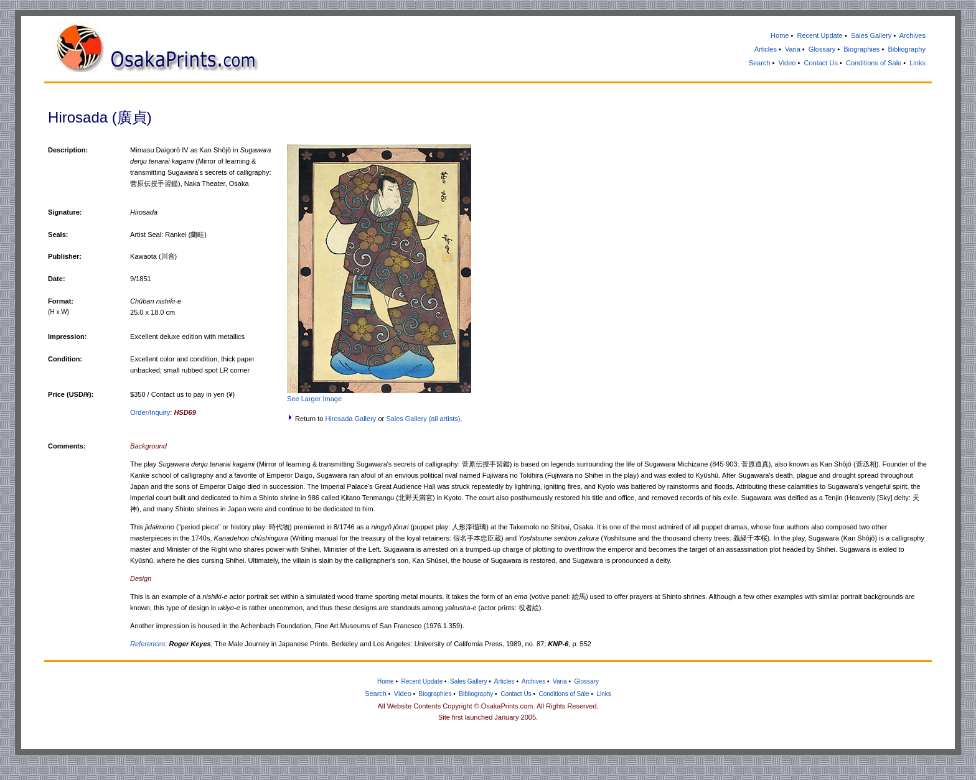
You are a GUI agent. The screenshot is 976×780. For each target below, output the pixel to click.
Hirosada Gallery (350, 418)
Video (787, 63)
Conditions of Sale (873, 63)
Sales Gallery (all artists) (423, 418)
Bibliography (907, 49)
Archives (912, 35)
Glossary (822, 49)
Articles (765, 49)
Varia (792, 49)
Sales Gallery (871, 35)
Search (760, 63)
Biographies (861, 49)
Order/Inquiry (150, 412)
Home (780, 35)
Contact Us (820, 63)
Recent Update (819, 35)
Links (917, 63)
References (147, 644)
